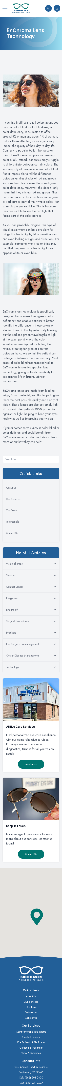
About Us (11, 488)
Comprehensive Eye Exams (31, 1032)
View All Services (31, 1053)
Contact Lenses (31, 1037)
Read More (31, 764)
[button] (5, 8)
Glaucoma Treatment (31, 1048)
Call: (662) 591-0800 (31, 1078)
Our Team (11, 510)
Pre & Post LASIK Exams (31, 1042)
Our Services (13, 499)
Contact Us (12, 533)
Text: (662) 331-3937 (31, 1083)
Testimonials (12, 522)
